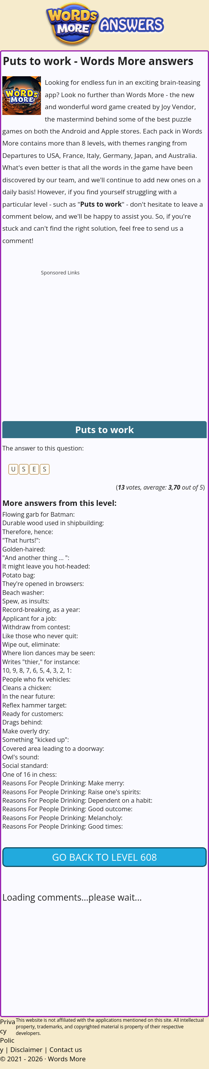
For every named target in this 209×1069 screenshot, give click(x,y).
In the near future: (28, 696)
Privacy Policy (7, 1035)
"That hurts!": (21, 540)
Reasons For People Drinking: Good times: (62, 826)
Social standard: (25, 765)
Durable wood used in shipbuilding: (53, 523)
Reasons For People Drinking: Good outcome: (67, 809)
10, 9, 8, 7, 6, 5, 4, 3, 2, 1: (37, 670)
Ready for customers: (32, 713)
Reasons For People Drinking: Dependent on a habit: (77, 800)
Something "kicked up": (35, 739)
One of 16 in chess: (29, 774)
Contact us (65, 1049)
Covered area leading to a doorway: (53, 748)
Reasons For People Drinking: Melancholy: (62, 818)
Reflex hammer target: (34, 705)
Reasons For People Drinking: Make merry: (63, 783)
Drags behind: (22, 722)
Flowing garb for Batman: (38, 514)
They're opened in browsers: (43, 583)
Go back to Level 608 (104, 856)
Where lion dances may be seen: (48, 653)
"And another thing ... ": (35, 557)
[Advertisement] (60, 327)
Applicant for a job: (29, 618)
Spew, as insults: (25, 601)
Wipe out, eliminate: (31, 644)
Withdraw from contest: (36, 627)
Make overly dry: (26, 731)
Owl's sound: (20, 757)
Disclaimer (26, 1049)
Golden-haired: (23, 549)
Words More (67, 1058)
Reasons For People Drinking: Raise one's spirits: (71, 792)
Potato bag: (18, 575)
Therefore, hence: (27, 532)
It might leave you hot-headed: (46, 566)
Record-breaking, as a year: (41, 609)
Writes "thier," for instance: (41, 662)
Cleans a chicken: (26, 688)
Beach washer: (23, 592)
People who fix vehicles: (36, 679)
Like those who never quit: (40, 636)
